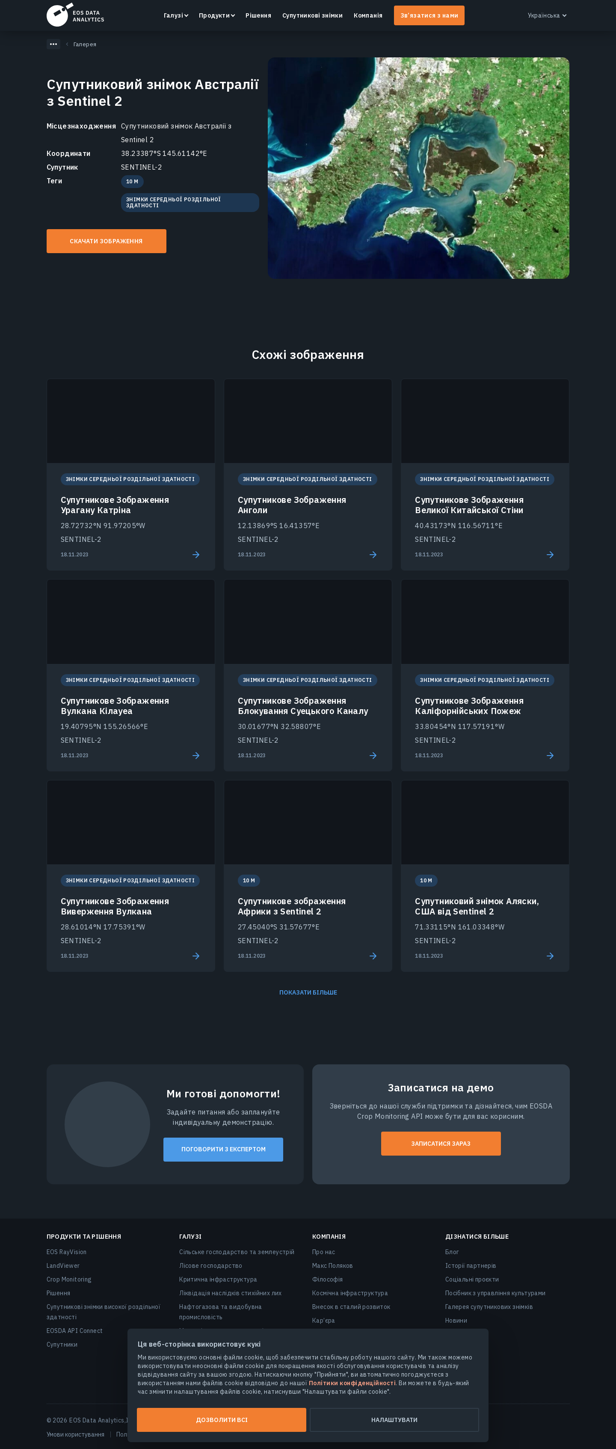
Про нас (323, 1252)
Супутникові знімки (312, 15)
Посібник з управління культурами (495, 1293)
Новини (456, 1320)
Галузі (173, 15)
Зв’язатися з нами (429, 15)
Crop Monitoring (69, 1279)
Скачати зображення (106, 241)
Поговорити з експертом (223, 1149)
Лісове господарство (211, 1266)
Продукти (214, 15)
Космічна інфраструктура (350, 1293)
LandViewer (63, 1266)
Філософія (327, 1279)
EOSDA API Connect (75, 1331)
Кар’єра (323, 1320)
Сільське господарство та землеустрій (236, 1252)
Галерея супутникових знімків (489, 1307)
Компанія (368, 15)
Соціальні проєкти (472, 1279)
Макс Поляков (332, 1266)
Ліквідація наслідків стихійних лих (230, 1293)
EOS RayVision (67, 1252)
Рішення (258, 15)
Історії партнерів (471, 1266)
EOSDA (75, 15)
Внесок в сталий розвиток (351, 1307)
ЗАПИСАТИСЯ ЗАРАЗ (441, 1143)
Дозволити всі (222, 1420)
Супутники (62, 1344)
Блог (452, 1252)
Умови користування (75, 1434)
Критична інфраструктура (218, 1279)
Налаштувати (394, 1420)
